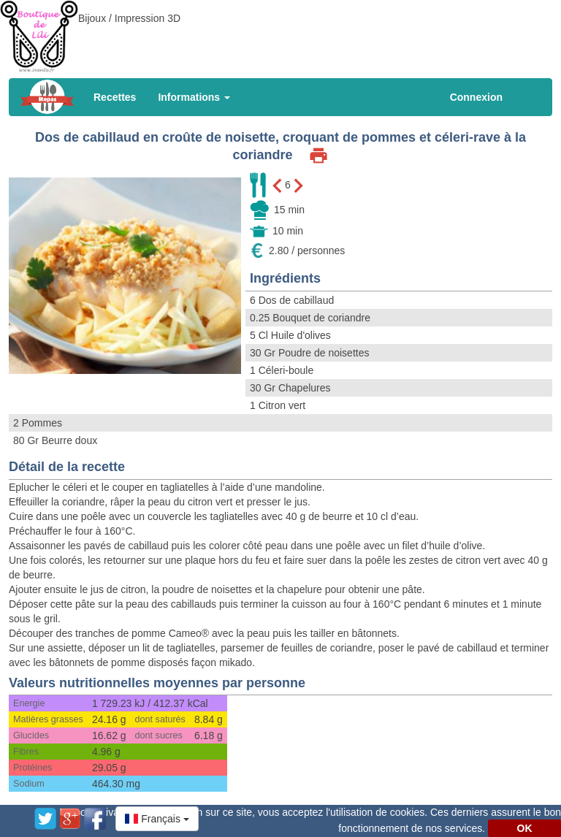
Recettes (115, 97)
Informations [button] (194, 97)
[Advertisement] (280, 33)
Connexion (476, 97)
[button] (157, 818)
